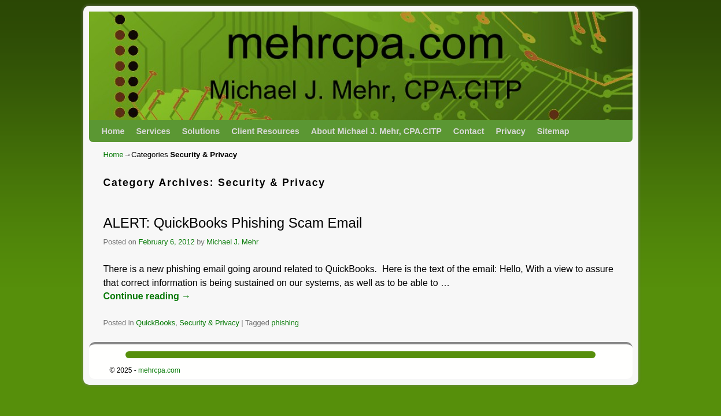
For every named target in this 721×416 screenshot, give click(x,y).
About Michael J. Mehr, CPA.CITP (376, 131)
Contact (469, 131)
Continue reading (147, 296)
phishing (285, 322)
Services (153, 131)
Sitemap (553, 131)
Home (113, 131)
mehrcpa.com (159, 370)
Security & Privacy (209, 322)
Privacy (510, 131)
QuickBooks (155, 322)
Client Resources (265, 131)
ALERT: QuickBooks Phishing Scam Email (233, 223)
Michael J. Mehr (232, 241)
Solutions (201, 131)
